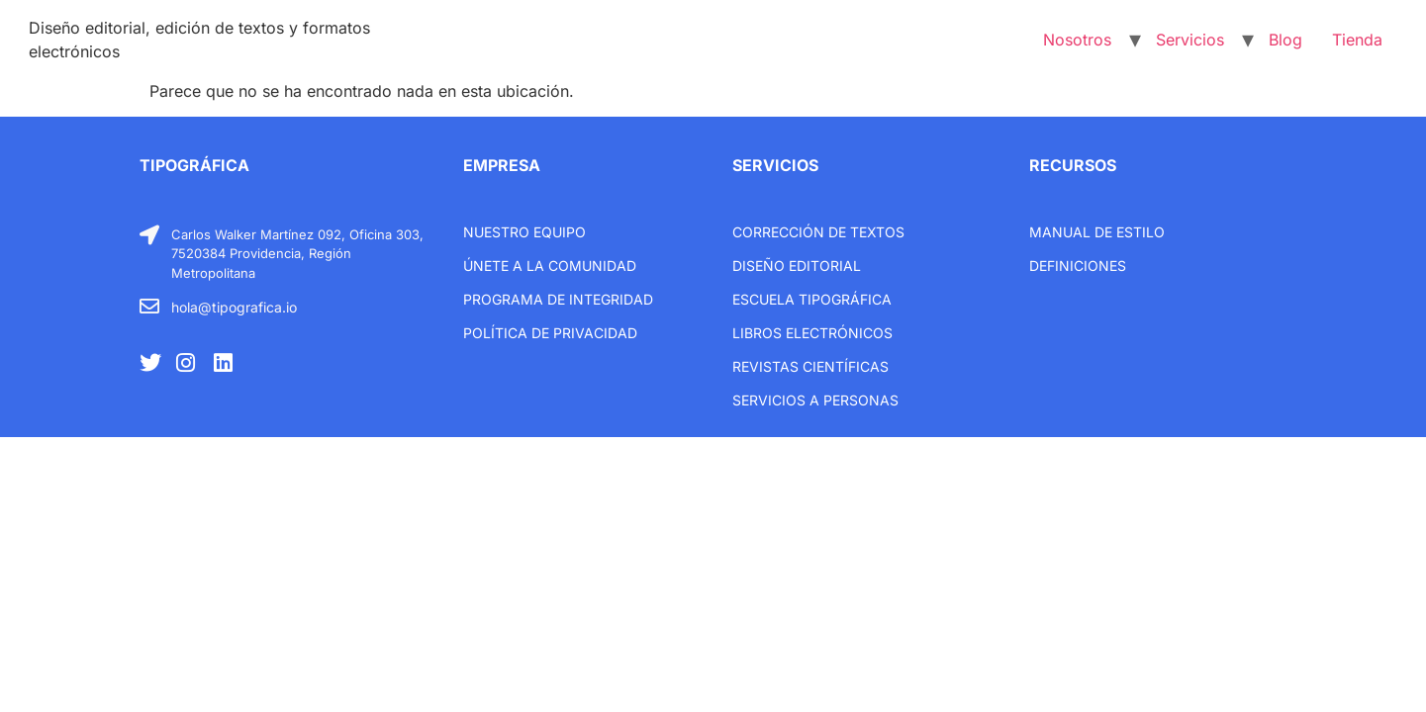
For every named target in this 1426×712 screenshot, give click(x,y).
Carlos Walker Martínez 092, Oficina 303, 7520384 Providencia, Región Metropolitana (297, 253)
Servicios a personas (815, 400)
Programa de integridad (558, 299)
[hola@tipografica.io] (149, 306)
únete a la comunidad (549, 265)
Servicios (1190, 39)
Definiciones (1077, 265)
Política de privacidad (550, 332)
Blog (1285, 39)
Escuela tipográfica (812, 299)
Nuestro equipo (524, 231)
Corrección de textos (818, 231)
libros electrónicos (812, 332)
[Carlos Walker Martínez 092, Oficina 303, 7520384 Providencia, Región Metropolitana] (149, 235)
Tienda (1357, 39)
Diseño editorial (796, 265)
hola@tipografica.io (234, 307)
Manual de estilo (1097, 231)
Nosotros (1077, 39)
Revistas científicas (810, 366)
